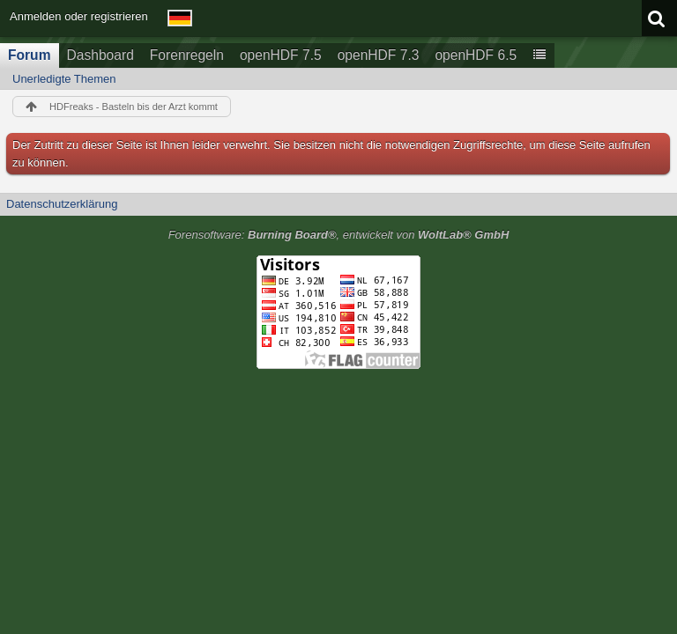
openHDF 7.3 (379, 55)
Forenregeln (187, 55)
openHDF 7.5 (281, 55)
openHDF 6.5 (476, 55)
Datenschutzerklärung (61, 203)
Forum (29, 55)
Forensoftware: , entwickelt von (339, 234)
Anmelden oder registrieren (79, 16)
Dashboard (100, 55)
